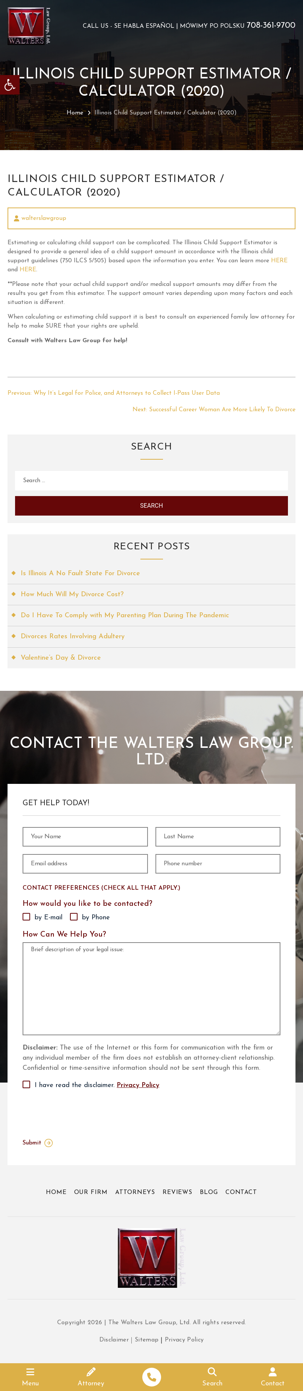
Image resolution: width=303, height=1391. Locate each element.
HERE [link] (279, 261)
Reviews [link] (177, 1192)
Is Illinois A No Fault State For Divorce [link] (80, 573)
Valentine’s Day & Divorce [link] (61, 658)
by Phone (96, 917)
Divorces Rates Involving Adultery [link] (73, 636)
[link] (10, 85)
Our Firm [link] (91, 1192)
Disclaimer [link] (114, 1340)
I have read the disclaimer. (97, 1085)
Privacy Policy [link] (138, 1085)
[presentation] (80, 1112)
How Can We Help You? (64, 934)
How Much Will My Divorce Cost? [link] (72, 594)
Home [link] (75, 113)
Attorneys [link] (135, 1192)
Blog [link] (209, 1192)
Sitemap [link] (146, 1340)
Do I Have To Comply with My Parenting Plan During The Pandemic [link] (125, 615)
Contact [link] (241, 1192)
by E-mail (48, 917)
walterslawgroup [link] (43, 218)
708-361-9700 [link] (271, 26)
